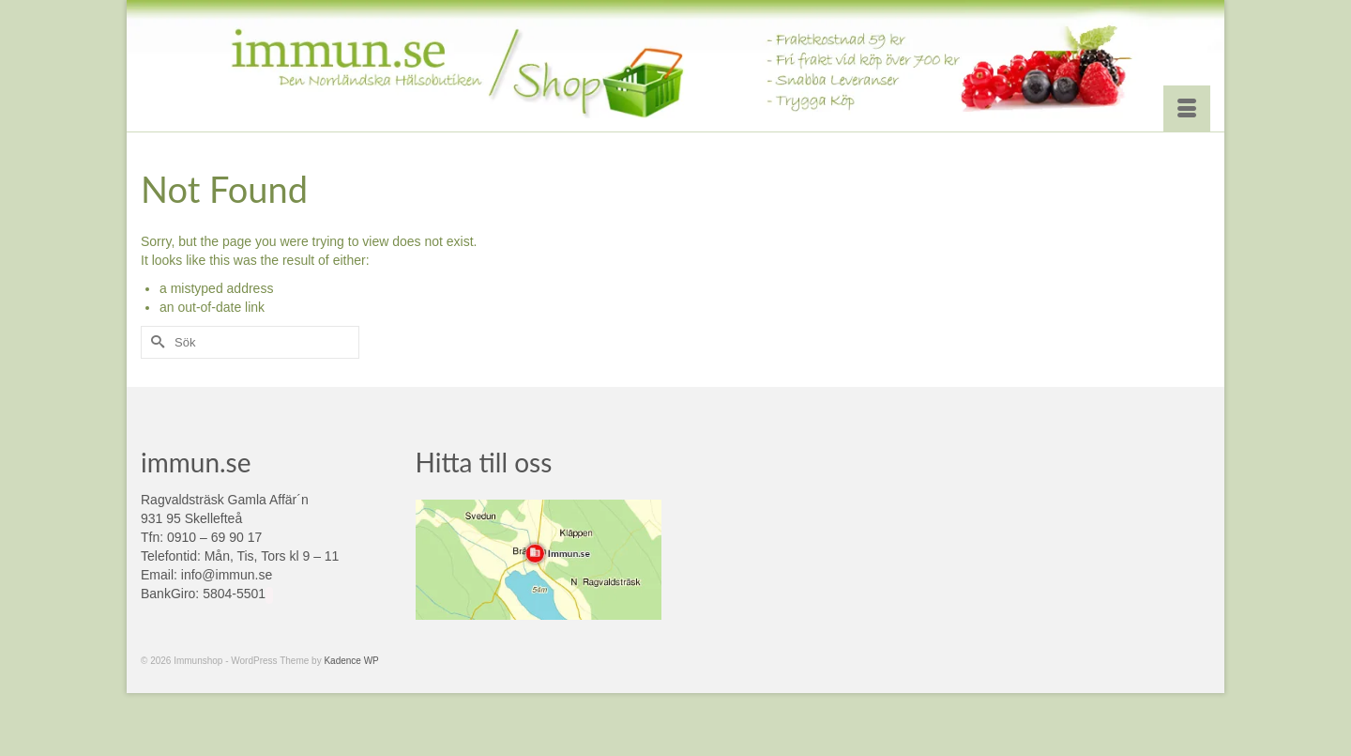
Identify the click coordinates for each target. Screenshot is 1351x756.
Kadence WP (351, 661)
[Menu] (1186, 108)
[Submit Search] (155, 342)
